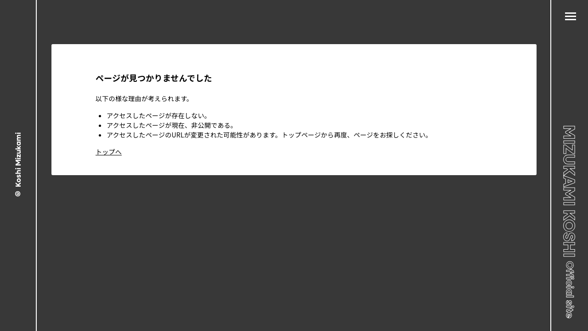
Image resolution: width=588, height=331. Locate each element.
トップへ (109, 151)
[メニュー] (570, 16)
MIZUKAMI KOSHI (570, 221)
